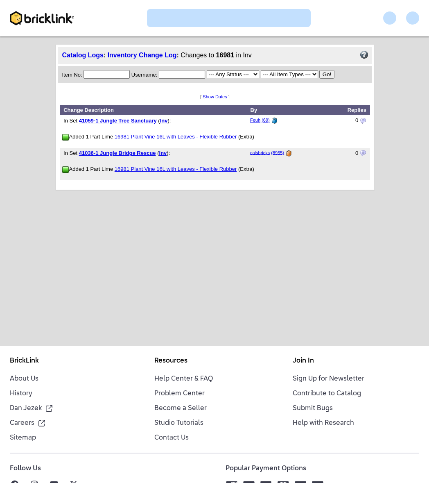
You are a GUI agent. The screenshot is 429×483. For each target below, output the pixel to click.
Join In (303, 361)
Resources (170, 361)
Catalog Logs (83, 55)
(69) (266, 120)
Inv (164, 121)
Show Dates (215, 96)
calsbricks (260, 152)
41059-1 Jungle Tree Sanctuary (118, 121)
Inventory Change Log (142, 55)
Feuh (255, 120)
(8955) (277, 152)
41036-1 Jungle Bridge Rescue (117, 153)
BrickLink (24, 361)
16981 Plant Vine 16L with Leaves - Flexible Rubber (176, 137)
